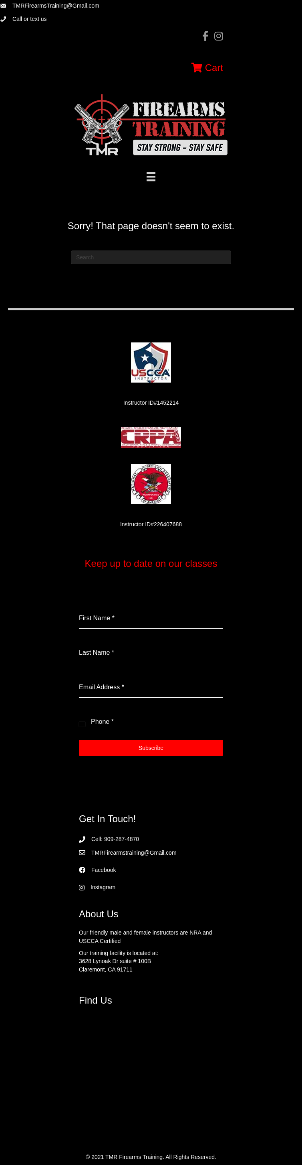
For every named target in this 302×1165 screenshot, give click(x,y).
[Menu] (151, 177)
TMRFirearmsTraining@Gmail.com (55, 5)
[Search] (151, 257)
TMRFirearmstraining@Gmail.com (134, 852)
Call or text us (29, 19)
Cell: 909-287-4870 (115, 839)
